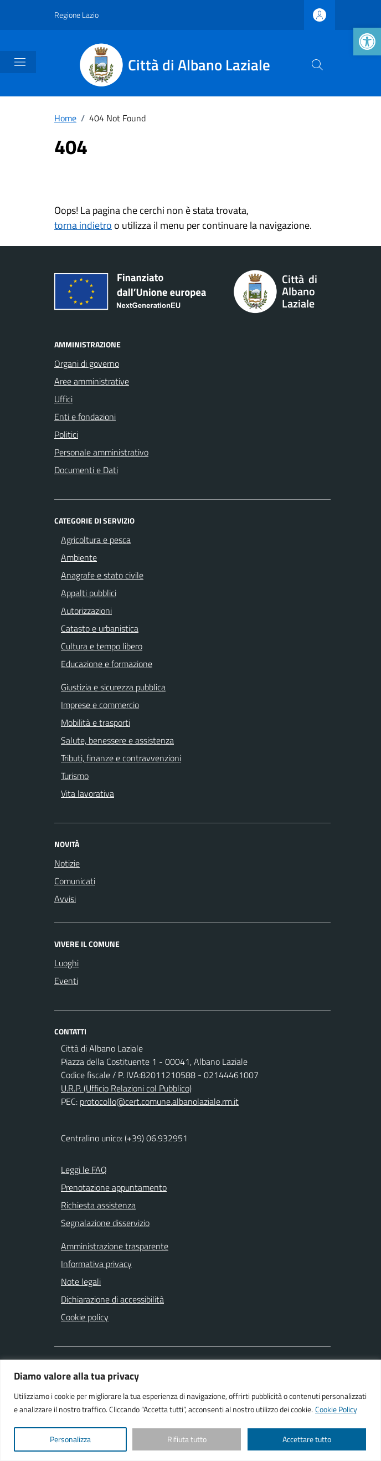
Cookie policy (85, 1317)
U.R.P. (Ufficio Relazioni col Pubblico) (126, 1088)
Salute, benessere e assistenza (117, 740)
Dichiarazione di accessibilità (112, 1299)
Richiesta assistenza (98, 1205)
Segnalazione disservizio (105, 1222)
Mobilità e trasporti (95, 722)
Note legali (81, 1281)
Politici (66, 434)
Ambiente (79, 557)
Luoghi (66, 963)
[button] (367, 41)
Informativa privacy (96, 1263)
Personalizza (70, 1439)
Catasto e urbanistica (99, 628)
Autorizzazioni (86, 610)
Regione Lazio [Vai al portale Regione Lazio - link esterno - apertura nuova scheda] (76, 14)
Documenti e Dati (86, 469)
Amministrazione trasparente (114, 1246)
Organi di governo (86, 363)
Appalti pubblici (88, 592)
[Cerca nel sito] (317, 65)
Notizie (67, 863)
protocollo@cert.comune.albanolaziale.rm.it (159, 1101)
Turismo (75, 775)
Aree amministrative (91, 381)
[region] (190, 1410)
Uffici (63, 399)
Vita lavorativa (87, 793)
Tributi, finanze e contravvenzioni (121, 758)
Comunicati (74, 881)
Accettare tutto (306, 1439)
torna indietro (83, 225)
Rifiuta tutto (187, 1439)
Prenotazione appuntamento (114, 1187)
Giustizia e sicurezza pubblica (113, 687)
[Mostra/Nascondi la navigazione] (20, 62)
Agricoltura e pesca (96, 539)
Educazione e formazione (106, 663)
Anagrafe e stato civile (102, 575)
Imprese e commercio (100, 704)
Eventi (66, 980)
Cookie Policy (336, 1409)
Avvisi (65, 898)
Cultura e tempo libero (101, 646)
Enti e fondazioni (85, 416)
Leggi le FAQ (84, 1169)
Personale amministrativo (101, 452)
